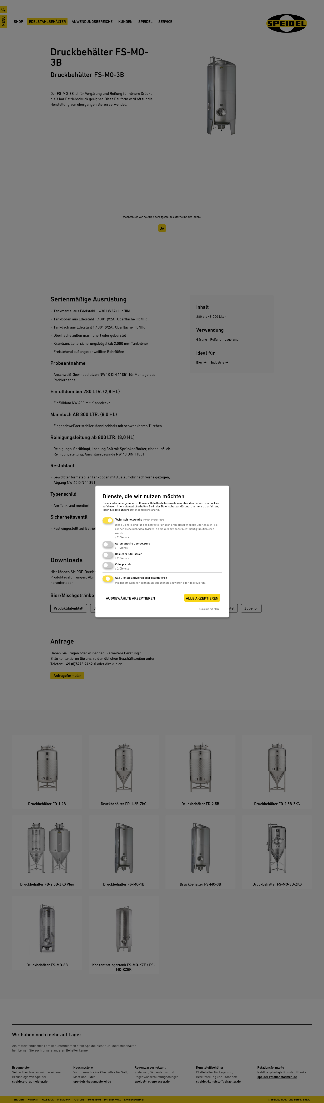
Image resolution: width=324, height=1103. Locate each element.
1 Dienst (121, 547)
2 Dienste (122, 537)
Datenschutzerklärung (144, 509)
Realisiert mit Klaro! (209, 609)
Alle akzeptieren (202, 598)
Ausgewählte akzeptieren (130, 598)
